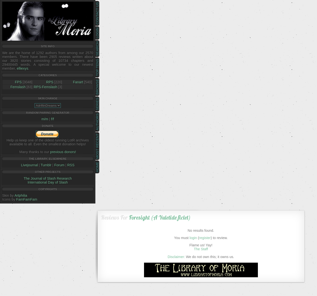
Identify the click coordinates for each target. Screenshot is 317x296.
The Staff (201, 249)
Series (97, 104)
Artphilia (20, 195)
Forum (59, 165)
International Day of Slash (48, 182)
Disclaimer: (176, 257)
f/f (52, 119)
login (193, 238)
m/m (44, 119)
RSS (70, 165)
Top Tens (97, 67)
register (205, 238)
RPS (50, 82)
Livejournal (29, 165)
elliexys (22, 68)
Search (97, 48)
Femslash (18, 87)
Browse (97, 87)
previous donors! (63, 152)
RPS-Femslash (45, 87)
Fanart (78, 82)
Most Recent (97, 146)
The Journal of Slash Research (48, 178)
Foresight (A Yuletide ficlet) (159, 217)
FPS (18, 82)
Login (97, 33)
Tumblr (46, 165)
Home (97, 167)
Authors (97, 121)
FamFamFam (26, 199)
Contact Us (97, 13)
